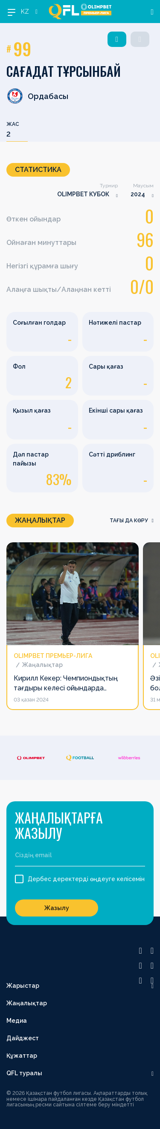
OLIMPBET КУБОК (83, 194)
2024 (138, 194)
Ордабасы (37, 96)
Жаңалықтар (26, 1003)
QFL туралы (24, 1073)
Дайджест (22, 1038)
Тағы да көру (132, 521)
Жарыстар (22, 985)
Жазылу (56, 908)
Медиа (16, 1020)
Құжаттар (21, 1055)
